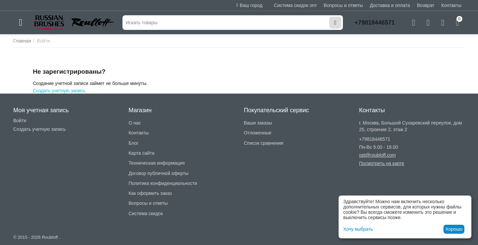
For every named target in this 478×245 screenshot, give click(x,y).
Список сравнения (263, 143)
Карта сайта (141, 153)
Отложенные (257, 132)
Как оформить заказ (150, 193)
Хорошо (454, 229)
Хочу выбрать (358, 229)
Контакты (451, 5)
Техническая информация (156, 163)
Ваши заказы (258, 122)
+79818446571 (375, 22)
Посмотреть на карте (381, 163)
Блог (133, 143)
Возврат (426, 5)
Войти (19, 120)
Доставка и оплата (390, 5)
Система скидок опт (295, 5)
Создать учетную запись (59, 90)
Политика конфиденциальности (162, 183)
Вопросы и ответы (343, 5)
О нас (134, 122)
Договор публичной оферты (158, 173)
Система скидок (145, 213)
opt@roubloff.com (377, 155)
